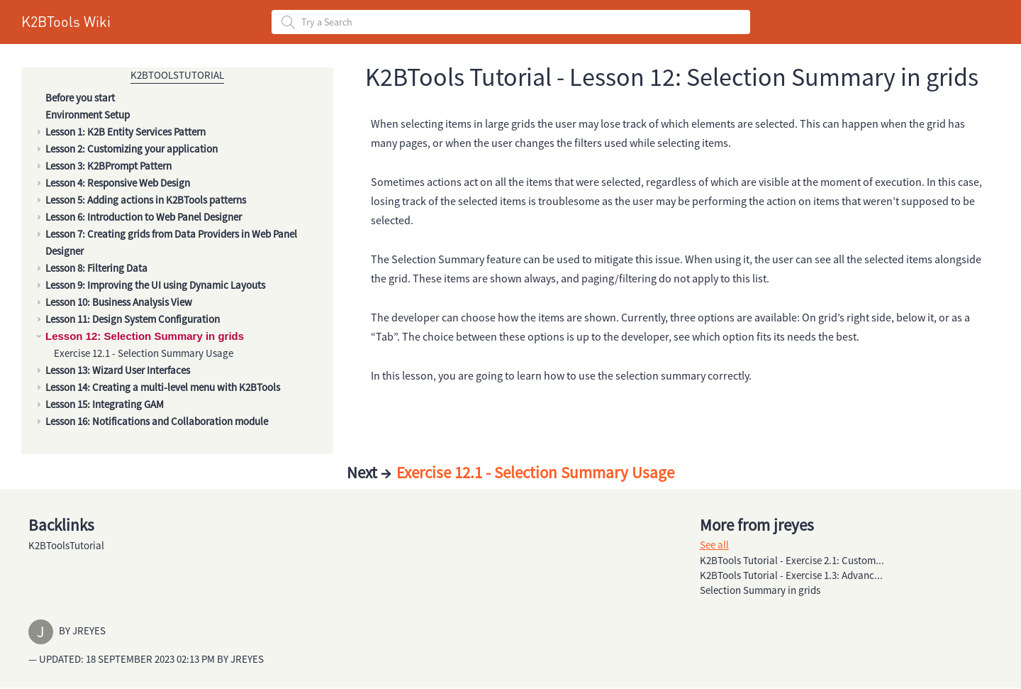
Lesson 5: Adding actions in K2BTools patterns (145, 199)
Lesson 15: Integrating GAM (104, 404)
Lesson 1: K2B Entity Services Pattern (125, 131)
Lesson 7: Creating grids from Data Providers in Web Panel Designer (171, 242)
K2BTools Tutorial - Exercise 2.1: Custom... (792, 560)
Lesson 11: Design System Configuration (132, 319)
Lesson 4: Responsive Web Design (117, 182)
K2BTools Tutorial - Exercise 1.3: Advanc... (791, 575)
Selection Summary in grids (760, 590)
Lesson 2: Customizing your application (131, 148)
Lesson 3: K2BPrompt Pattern (108, 165)
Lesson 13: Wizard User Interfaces (117, 370)
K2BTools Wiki (66, 21)
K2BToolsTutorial (177, 75)
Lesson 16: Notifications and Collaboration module (156, 421)
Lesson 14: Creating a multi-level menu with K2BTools (162, 387)
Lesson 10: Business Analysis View (118, 302)
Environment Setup (87, 114)
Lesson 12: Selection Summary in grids (144, 336)
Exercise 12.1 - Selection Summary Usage (143, 353)
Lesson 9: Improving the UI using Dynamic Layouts (155, 285)
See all (714, 544)
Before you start (80, 97)
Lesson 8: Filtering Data (96, 268)
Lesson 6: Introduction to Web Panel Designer (143, 217)
